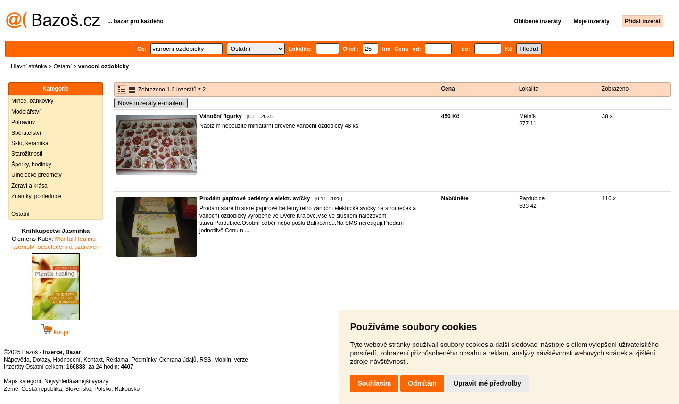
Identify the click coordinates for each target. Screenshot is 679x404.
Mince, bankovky (32, 101)
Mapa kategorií (22, 381)
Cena (448, 88)
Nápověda (17, 359)
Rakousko (127, 389)
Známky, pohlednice (36, 196)
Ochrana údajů (178, 359)
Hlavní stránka (29, 66)
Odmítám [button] (422, 383)
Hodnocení (67, 359)
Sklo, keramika (30, 143)
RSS (205, 359)
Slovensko (78, 389)
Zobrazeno (615, 88)
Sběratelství (26, 133)
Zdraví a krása (29, 185)
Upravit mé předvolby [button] (487, 383)
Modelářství (26, 111)
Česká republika (41, 389)
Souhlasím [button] (374, 383)
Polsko (102, 389)
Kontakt (93, 359)
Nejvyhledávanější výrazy (76, 381)
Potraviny (23, 122)
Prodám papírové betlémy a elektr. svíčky (254, 198)
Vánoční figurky (220, 116)
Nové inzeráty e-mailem (151, 103)
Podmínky (144, 359)
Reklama (117, 359)
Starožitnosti (26, 153)
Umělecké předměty (36, 175)
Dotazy (41, 359)
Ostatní (62, 66)
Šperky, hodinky (31, 164)
